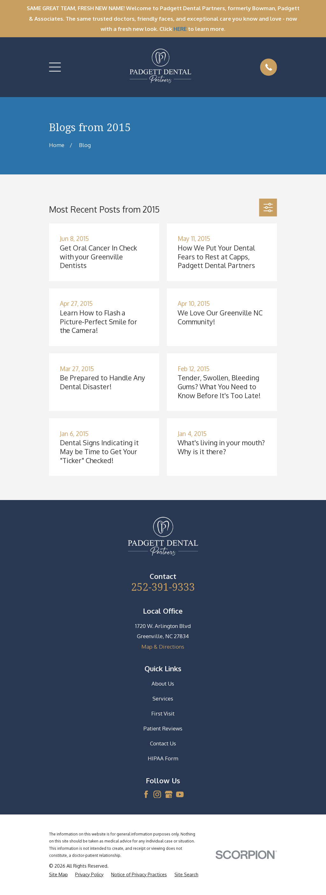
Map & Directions (162, 646)
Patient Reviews (162, 728)
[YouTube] (180, 794)
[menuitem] (58, 874)
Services (162, 698)
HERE (180, 28)
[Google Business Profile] (169, 794)
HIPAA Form (163, 758)
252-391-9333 (163, 587)
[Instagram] (157, 794)
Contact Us (163, 743)
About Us (163, 683)
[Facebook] (146, 794)
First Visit (162, 713)
